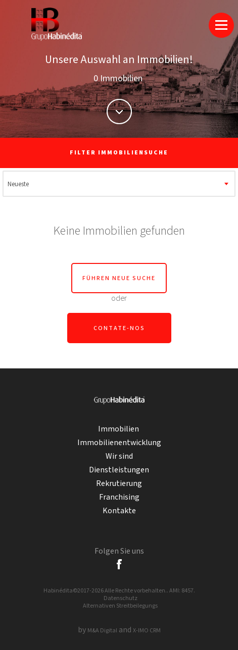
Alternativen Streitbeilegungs (120, 606)
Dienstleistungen (119, 470)
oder (119, 298)
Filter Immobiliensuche (119, 152)
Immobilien (119, 429)
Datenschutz (120, 598)
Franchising (119, 497)
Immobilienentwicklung (119, 443)
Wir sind (119, 456)
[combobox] (119, 184)
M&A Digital (102, 630)
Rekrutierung (119, 483)
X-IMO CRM (147, 630)
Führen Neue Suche (119, 278)
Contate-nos (119, 328)
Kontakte (119, 511)
